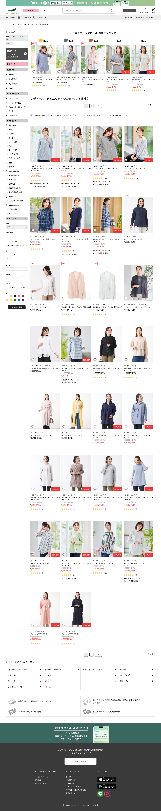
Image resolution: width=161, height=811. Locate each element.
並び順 (49, 115)
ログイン (129, 10)
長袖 (48, 24)
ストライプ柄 (13, 154)
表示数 (115, 115)
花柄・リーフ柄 (14, 158)
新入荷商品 (13, 79)
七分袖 (11, 133)
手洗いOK (12, 179)
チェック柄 (13, 142)
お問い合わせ (71, 793)
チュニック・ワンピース (29, 24)
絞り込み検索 (16, 307)
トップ (8, 24)
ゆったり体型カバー (16, 192)
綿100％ (12, 167)
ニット (11, 111)
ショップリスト (40, 783)
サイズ (99, 115)
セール (11, 88)
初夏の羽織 (13, 209)
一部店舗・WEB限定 (16, 200)
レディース (16, 24)
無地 (10, 146)
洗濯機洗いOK (14, 175)
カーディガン (13, 115)
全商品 (11, 74)
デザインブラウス (15, 213)
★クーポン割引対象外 (37, 186)
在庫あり (91, 115)
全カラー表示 (70, 115)
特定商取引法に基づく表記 (76, 790)
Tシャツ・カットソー (16, 98)
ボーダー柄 (13, 150)
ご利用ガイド (71, 780)
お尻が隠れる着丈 (15, 188)
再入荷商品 (13, 84)
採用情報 (37, 780)
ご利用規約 (70, 783)
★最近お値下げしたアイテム (40, 183)
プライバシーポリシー (74, 786)
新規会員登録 (80, 761)
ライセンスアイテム (41, 777)
